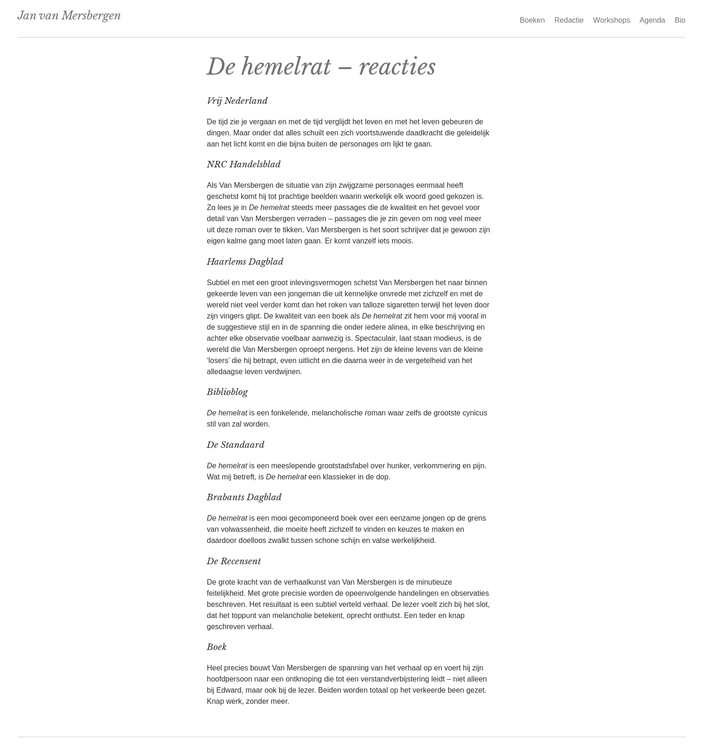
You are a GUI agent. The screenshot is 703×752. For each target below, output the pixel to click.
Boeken (532, 20)
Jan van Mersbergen (69, 15)
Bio (680, 20)
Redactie (569, 20)
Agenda (652, 20)
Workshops (611, 20)
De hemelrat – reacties (321, 67)
